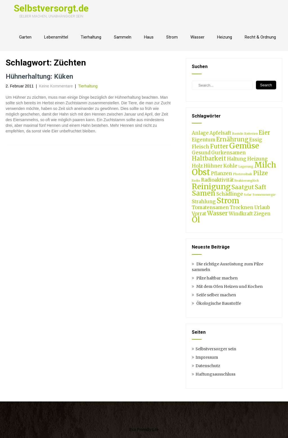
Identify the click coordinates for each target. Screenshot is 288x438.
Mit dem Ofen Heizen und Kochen (229, 286)
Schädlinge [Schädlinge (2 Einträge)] (229, 194)
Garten (25, 37)
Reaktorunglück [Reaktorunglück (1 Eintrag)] (247, 180)
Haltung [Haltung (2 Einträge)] (236, 159)
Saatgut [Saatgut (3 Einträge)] (242, 187)
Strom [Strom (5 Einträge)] (228, 200)
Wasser (197, 37)
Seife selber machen (216, 294)
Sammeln (122, 37)
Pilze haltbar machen (217, 278)
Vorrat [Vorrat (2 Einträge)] (199, 214)
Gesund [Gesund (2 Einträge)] (201, 153)
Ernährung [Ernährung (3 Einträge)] (232, 139)
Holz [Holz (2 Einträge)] (197, 166)
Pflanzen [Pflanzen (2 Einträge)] (221, 173)
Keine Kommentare (56, 86)
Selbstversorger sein (215, 348)
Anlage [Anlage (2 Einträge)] (200, 133)
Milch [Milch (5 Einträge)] (265, 165)
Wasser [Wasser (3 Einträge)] (217, 213)
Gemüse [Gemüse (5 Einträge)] (244, 145)
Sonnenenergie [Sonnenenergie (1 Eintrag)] (264, 195)
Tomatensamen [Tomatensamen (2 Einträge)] (210, 207)
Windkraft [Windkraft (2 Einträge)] (241, 214)
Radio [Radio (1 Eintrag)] (196, 180)
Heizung (224, 37)
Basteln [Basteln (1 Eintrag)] (237, 134)
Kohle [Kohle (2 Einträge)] (230, 166)
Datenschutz (207, 365)
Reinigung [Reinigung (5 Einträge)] (211, 186)
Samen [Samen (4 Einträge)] (203, 193)
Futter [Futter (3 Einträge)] (219, 146)
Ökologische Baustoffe (218, 303)
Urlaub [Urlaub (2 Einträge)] (262, 207)
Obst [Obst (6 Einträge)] (201, 172)
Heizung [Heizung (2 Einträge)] (257, 159)
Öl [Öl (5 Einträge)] (196, 219)
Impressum (206, 357)
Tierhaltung (91, 37)
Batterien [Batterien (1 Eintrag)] (251, 134)
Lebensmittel (56, 37)
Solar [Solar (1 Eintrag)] (248, 195)
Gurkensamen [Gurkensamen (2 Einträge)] (228, 153)
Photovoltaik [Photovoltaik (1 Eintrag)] (242, 174)
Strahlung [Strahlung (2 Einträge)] (204, 201)
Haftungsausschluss (215, 374)
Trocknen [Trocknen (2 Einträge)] (241, 207)
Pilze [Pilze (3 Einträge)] (260, 173)
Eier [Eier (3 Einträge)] (264, 132)
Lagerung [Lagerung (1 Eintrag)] (245, 166)
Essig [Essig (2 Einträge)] (255, 140)
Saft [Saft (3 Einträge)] (260, 187)
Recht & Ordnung (260, 37)
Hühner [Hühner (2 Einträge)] (213, 166)
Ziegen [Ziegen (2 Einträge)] (262, 214)
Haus (149, 37)
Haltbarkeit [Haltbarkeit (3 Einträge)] (209, 158)
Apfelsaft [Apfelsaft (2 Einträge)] (220, 133)
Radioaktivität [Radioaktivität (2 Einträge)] (217, 180)
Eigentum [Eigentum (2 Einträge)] (203, 140)
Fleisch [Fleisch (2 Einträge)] (200, 147)
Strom (172, 37)
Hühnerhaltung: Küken (39, 76)
